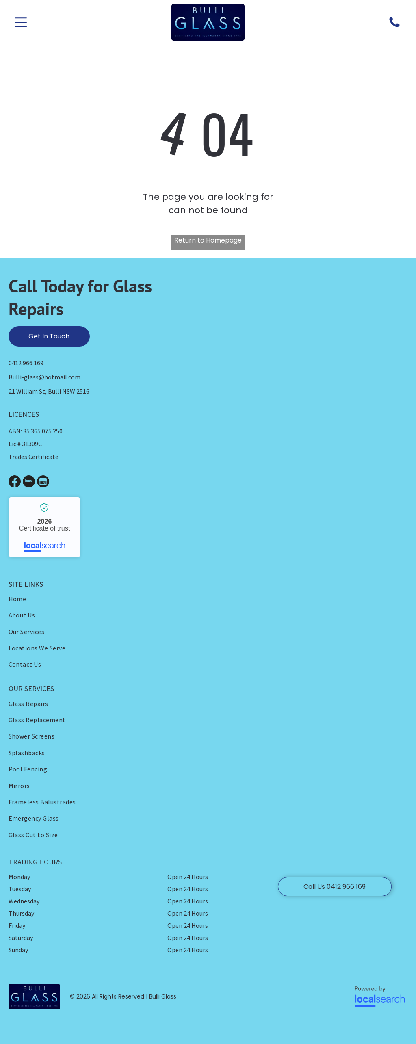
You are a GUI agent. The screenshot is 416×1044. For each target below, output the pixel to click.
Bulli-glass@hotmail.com (44, 377)
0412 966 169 (26, 363)
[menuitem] (108, 599)
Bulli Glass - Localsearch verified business (44, 527)
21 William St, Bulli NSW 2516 (49, 391)
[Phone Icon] (394, 26)
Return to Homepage (208, 240)
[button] (21, 22)
